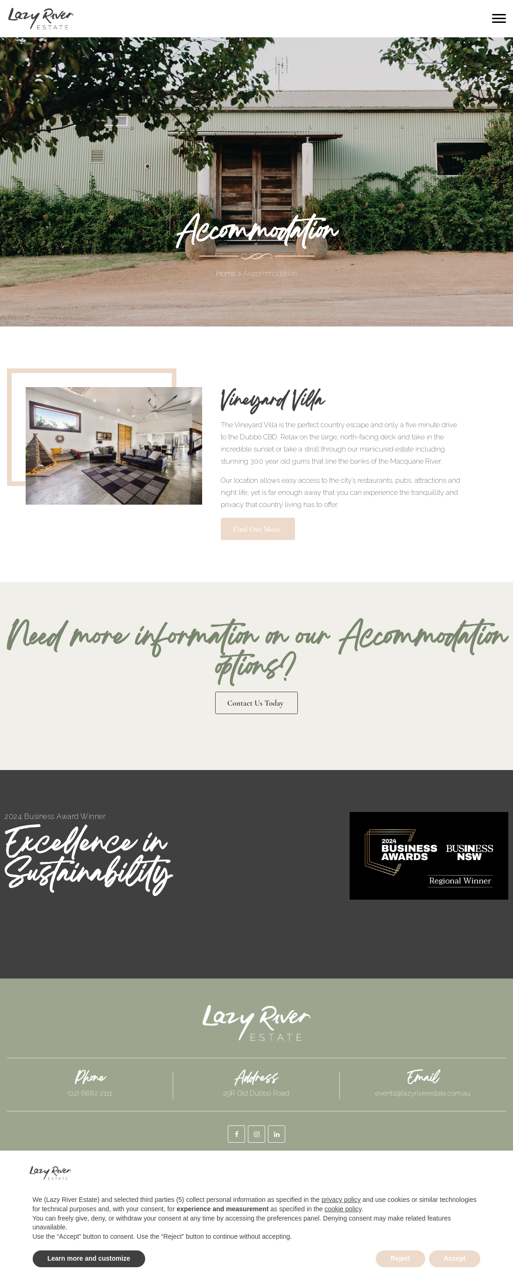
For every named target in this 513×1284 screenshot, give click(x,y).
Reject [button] (400, 1258)
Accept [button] (455, 1258)
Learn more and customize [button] (89, 1258)
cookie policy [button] (342, 1209)
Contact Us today (255, 703)
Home (226, 273)
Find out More (257, 529)
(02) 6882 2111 (90, 1093)
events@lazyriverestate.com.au (423, 1093)
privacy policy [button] (341, 1199)
